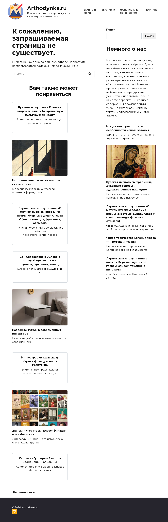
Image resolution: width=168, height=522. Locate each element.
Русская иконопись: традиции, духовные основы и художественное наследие (129, 186)
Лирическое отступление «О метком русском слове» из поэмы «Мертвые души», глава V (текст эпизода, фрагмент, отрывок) (40, 215)
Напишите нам (24, 491)
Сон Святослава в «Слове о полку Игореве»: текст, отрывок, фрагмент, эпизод (39, 260)
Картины (152, 10)
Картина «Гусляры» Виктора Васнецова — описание (40, 459)
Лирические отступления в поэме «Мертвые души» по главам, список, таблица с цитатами (126, 264)
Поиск (110, 29)
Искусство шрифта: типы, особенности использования (127, 128)
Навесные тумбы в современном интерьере (36, 331)
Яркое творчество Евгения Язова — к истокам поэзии (131, 239)
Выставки (108, 10)
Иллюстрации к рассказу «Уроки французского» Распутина (40, 360)
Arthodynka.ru (47, 8)
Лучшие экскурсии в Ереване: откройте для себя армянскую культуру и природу (40, 111)
